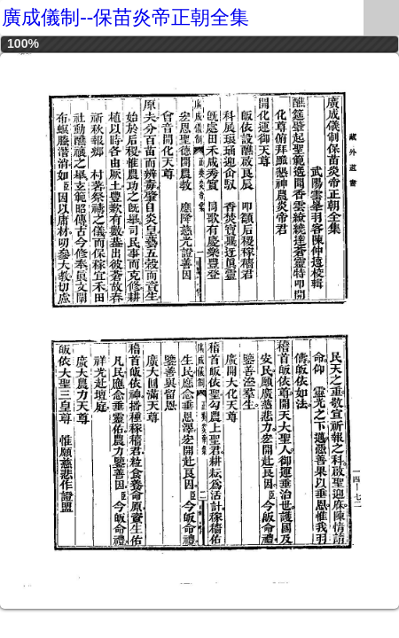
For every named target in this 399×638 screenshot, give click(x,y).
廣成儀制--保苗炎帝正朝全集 (125, 17)
